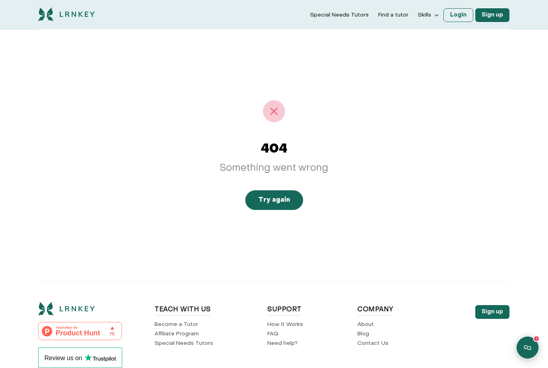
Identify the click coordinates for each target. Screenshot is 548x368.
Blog (363, 334)
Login (458, 15)
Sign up (492, 15)
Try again (274, 200)
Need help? (282, 343)
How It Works (285, 324)
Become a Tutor (176, 324)
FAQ (272, 334)
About (365, 324)
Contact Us (372, 343)
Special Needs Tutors (339, 15)
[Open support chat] (528, 348)
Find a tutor (393, 15)
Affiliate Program (176, 334)
